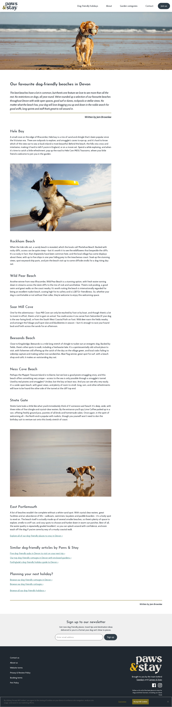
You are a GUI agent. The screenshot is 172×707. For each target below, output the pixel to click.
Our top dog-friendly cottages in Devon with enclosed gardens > (40, 557)
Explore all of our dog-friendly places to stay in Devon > (36, 535)
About (109, 6)
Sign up (110, 637)
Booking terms (16, 678)
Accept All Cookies (140, 702)
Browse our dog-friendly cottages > (26, 584)
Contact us (14, 658)
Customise (122, 702)
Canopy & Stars (155, 680)
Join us (164, 6)
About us (14, 663)
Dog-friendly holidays (87, 6)
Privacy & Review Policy (20, 673)
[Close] (168, 701)
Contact (149, 6)
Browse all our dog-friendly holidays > (28, 590)
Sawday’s (140, 680)
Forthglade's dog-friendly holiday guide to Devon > (34, 562)
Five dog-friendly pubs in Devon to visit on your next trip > (37, 553)
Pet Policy (14, 683)
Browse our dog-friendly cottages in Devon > (31, 579)
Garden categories (128, 6)
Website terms (16, 668)
